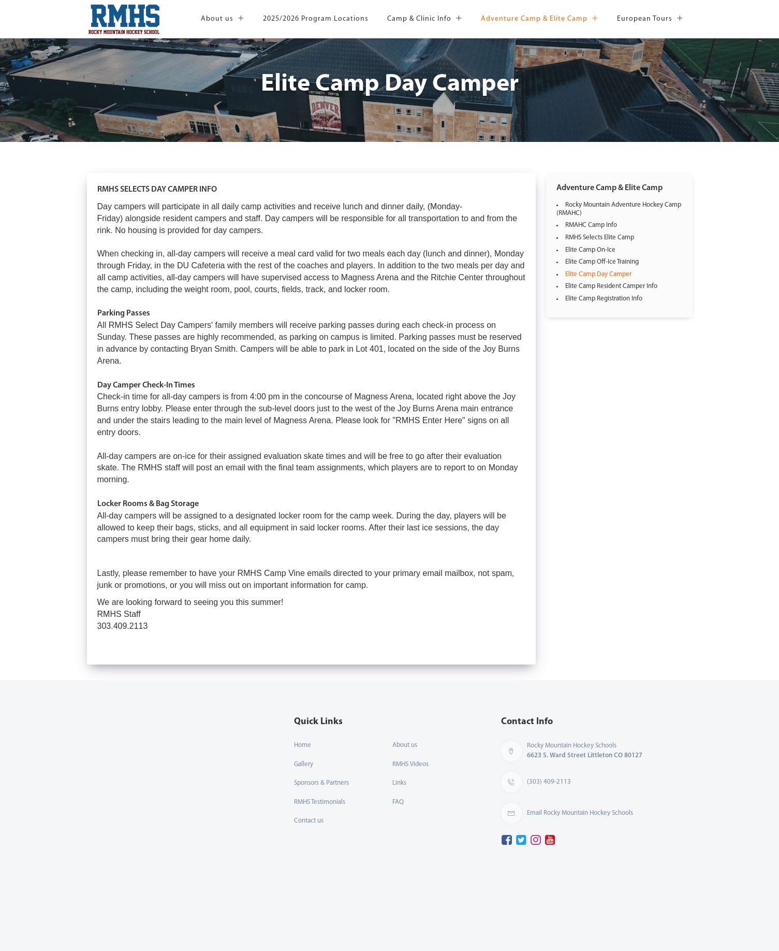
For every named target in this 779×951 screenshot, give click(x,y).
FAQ (398, 802)
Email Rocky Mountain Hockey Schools (580, 813)
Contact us (309, 820)
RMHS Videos (410, 764)
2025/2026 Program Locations (316, 19)
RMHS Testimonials (319, 802)
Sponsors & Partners (321, 783)
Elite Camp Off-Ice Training (602, 261)
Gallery (303, 764)
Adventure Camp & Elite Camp (539, 19)
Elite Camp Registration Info (603, 298)
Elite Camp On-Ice (590, 250)
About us (222, 19)
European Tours (650, 19)
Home (302, 745)
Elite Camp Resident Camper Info (611, 286)
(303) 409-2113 (549, 782)
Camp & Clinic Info (424, 19)
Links (399, 783)
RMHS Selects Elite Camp (599, 237)
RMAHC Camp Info (591, 225)
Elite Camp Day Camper (598, 274)
